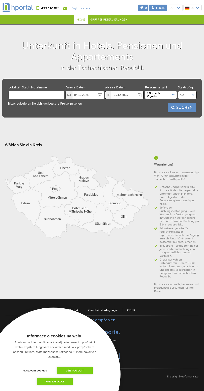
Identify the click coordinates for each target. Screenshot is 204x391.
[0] (143, 8)
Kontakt (74, 310)
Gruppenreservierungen (109, 19)
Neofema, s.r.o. (189, 376)
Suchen (181, 107)
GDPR (131, 310)
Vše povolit (75, 370)
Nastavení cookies (35, 370)
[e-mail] (77, 8)
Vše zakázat (54, 381)
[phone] (47, 8)
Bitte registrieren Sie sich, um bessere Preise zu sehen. (45, 103)
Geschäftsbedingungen (103, 310)
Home (81, 19)
